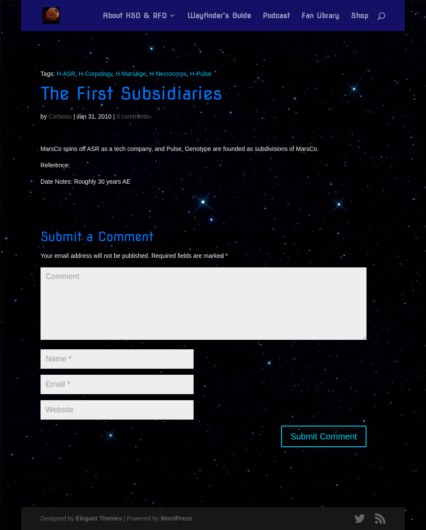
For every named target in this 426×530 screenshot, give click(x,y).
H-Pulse (201, 73)
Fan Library (320, 16)
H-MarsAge (131, 73)
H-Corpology (96, 73)
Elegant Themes (99, 518)
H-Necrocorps (167, 73)
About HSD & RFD (135, 16)
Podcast (276, 16)
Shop (359, 16)
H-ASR (65, 73)
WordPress (176, 518)
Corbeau (60, 116)
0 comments (132, 116)
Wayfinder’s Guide (219, 16)
